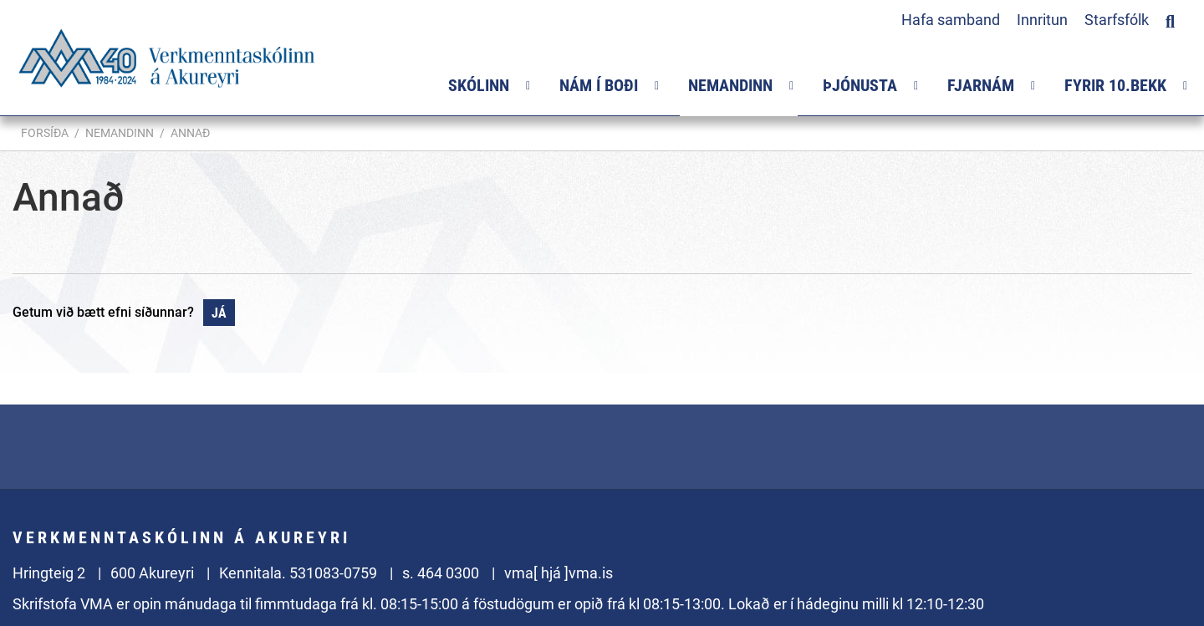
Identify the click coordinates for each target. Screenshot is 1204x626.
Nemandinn (119, 133)
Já (219, 313)
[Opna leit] (1170, 19)
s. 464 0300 (440, 573)
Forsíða (45, 133)
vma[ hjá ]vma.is (558, 573)
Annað (190, 133)
